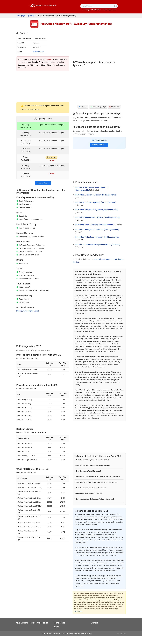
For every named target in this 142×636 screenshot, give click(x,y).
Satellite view (114, 107)
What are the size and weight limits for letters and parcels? (97, 482)
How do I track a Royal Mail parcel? (88, 471)
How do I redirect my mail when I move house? (92, 460)
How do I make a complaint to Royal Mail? (91, 488)
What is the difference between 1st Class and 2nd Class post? (98, 477)
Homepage (21, 16)
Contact (94, 623)
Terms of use (78, 611)
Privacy (56, 627)
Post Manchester (110, 10)
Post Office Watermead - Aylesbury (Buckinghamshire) (96, 210)
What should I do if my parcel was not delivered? (93, 465)
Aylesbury (30, 16)
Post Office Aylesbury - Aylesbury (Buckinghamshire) (95, 195)
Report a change (42, 183)
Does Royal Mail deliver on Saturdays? (89, 493)
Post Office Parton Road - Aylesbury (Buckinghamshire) (97, 237)
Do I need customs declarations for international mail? (95, 499)
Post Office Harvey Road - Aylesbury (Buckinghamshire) (97, 230)
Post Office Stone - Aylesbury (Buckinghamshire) (94, 225)
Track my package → (99, 145)
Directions (83, 107)
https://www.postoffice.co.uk (27, 311)
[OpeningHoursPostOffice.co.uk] (43, 5)
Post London (96, 10)
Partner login (121, 634)
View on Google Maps (98, 107)
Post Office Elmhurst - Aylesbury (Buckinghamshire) (95, 202)
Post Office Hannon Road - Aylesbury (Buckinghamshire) (97, 217)
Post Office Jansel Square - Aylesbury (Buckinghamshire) (97, 244)
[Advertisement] (43, 86)
